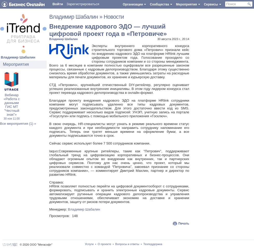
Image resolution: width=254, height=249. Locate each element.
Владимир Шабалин (18, 57)
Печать (183, 223)
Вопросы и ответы (127, 244)
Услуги (89, 244)
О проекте (104, 244)
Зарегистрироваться (83, 4)
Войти (57, 4)
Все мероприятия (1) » (18, 124)
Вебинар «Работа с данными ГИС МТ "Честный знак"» (12, 106)
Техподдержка (152, 244)
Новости (114, 17)
